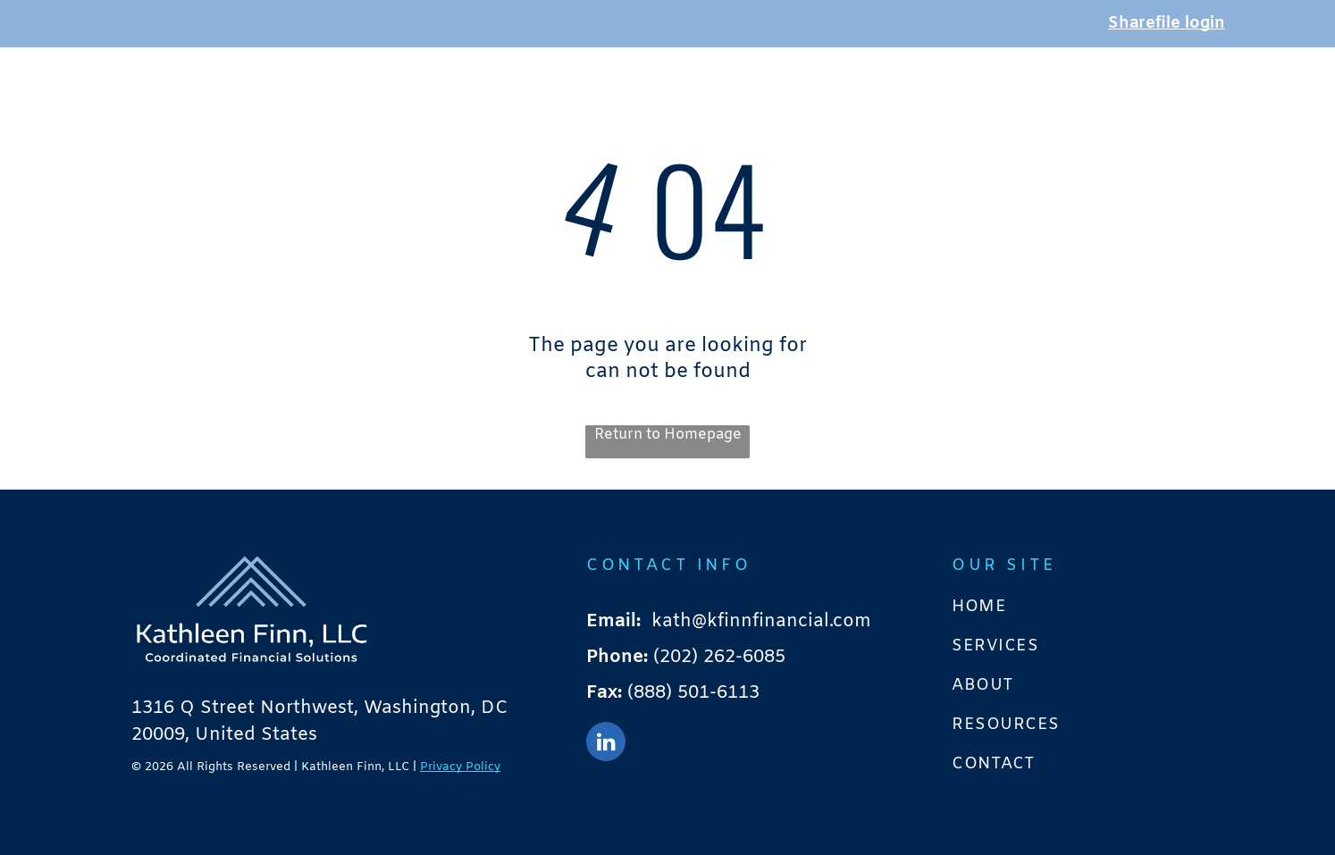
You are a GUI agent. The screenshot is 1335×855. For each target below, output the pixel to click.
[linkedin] (606, 744)
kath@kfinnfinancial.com (761, 621)
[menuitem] (720, 103)
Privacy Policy (460, 767)
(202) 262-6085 (719, 657)
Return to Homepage (668, 434)
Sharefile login (1166, 23)
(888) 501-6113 (693, 693)
